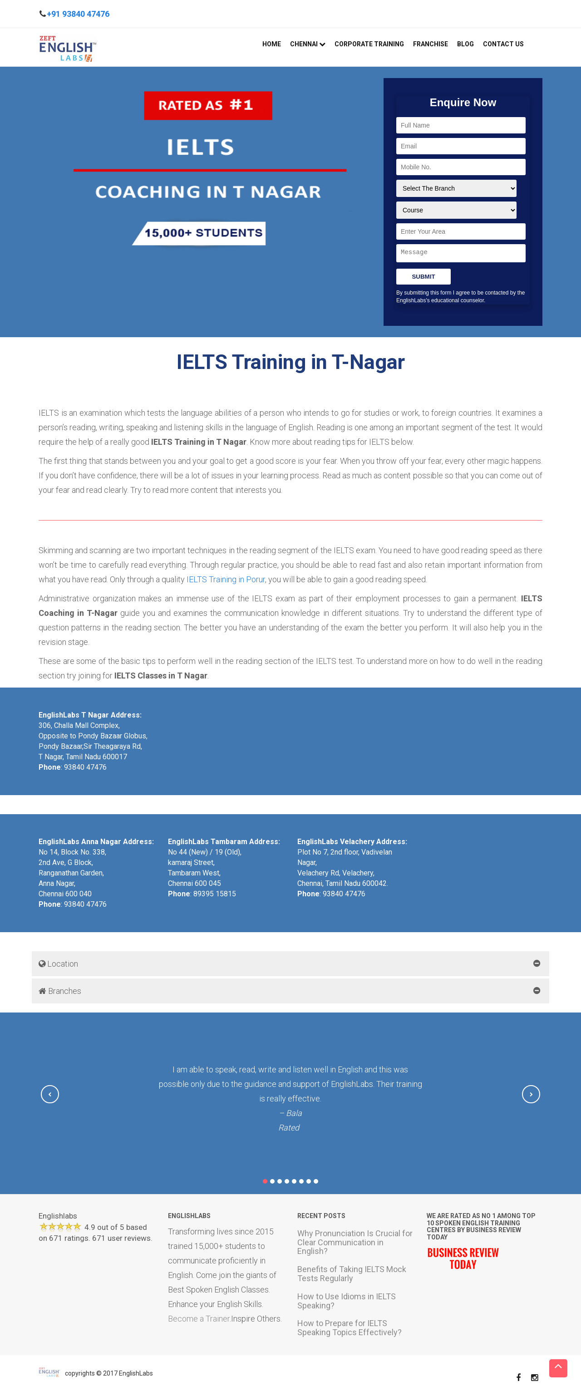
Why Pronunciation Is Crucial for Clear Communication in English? (355, 1242)
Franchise (430, 44)
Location (58, 963)
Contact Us (503, 44)
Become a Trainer (199, 1318)
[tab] (290, 963)
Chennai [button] (307, 44)
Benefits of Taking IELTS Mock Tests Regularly (351, 1273)
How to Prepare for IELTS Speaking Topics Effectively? (349, 1327)
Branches (60, 991)
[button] (50, 1094)
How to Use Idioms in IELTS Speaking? (346, 1300)
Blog (465, 44)
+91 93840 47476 (78, 14)
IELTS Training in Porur (226, 579)
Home (271, 44)
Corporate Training (369, 44)
